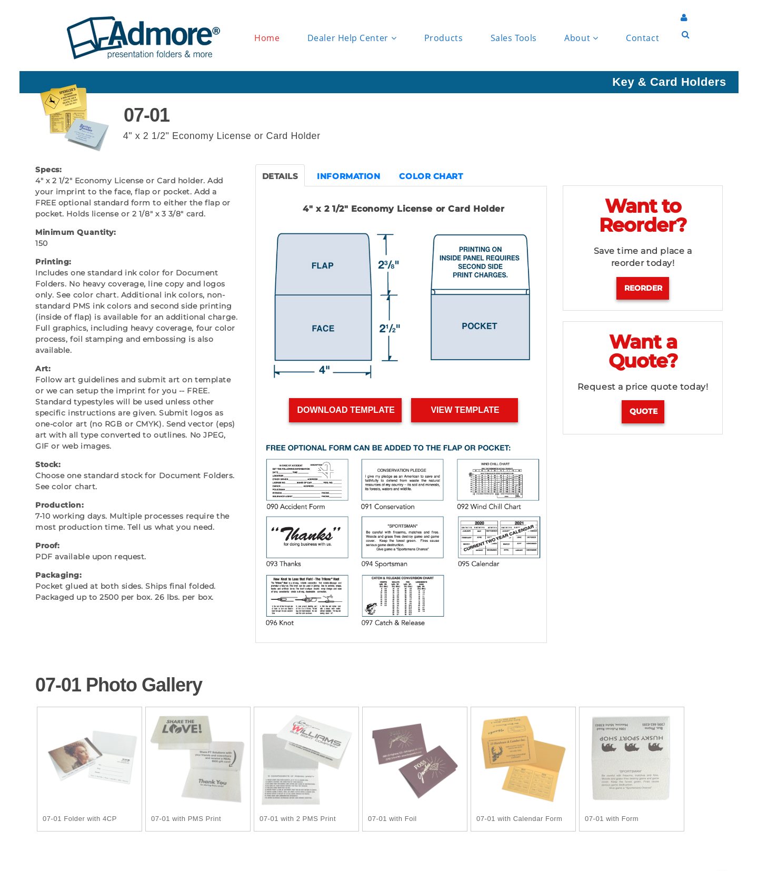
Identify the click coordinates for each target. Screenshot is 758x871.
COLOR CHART (431, 176)
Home (267, 38)
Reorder (643, 288)
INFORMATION (348, 176)
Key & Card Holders (669, 81)
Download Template (345, 409)
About (581, 38)
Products (443, 38)
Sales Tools (514, 38)
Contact (642, 38)
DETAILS (280, 176)
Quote (643, 411)
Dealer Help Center (351, 38)
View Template (465, 409)
